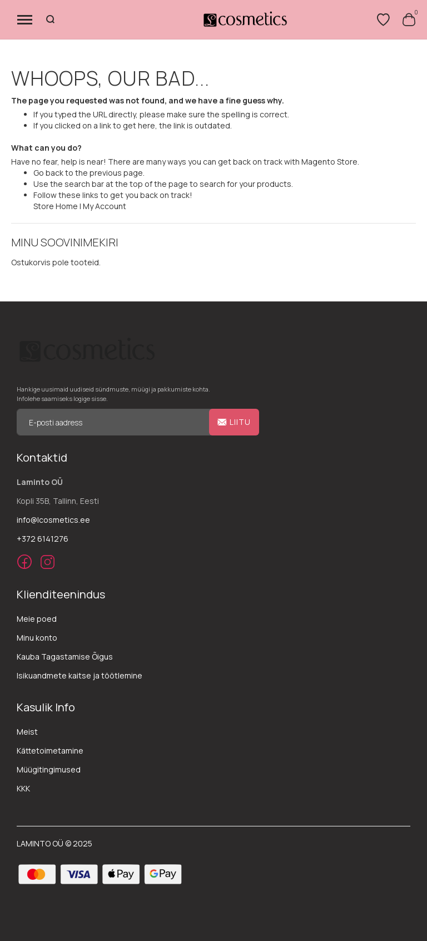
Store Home (55, 206)
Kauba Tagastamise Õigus (65, 656)
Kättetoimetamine (50, 750)
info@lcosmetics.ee (53, 519)
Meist (27, 731)
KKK (23, 788)
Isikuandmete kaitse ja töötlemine (79, 675)
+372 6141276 (42, 538)
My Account (104, 206)
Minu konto (37, 637)
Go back (48, 172)
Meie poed (37, 618)
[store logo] (244, 19)
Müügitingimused (49, 769)
